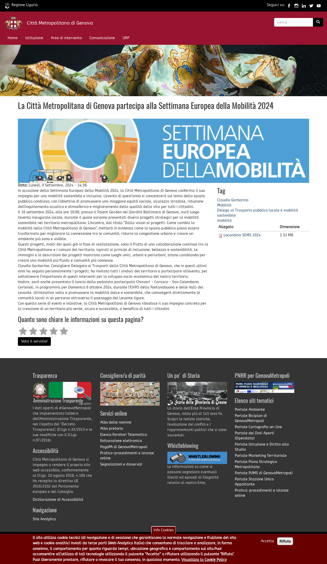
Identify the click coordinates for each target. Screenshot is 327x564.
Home (13, 38)
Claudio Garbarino (232, 200)
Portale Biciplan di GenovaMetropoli (251, 418)
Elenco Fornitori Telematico (123, 435)
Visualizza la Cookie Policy (204, 560)
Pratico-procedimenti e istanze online (127, 455)
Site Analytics (44, 519)
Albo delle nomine (115, 422)
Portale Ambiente (250, 409)
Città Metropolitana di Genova (60, 23)
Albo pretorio (111, 428)
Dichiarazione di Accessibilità (58, 499)
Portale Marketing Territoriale (261, 456)
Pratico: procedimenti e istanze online (262, 493)
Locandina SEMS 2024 (242, 235)
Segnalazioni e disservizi (121, 464)
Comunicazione (102, 38)
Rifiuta (285, 542)
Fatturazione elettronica (121, 441)
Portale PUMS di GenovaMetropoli (264, 473)
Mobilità (224, 205)
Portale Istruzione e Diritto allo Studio (262, 447)
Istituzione (34, 38)
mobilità (224, 220)
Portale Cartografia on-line (258, 427)
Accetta (267, 542)
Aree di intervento (66, 38)
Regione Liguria (21, 5)
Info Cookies (164, 531)
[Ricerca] (318, 22)
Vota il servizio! (34, 341)
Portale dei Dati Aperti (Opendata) (254, 435)
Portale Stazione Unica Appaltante (254, 481)
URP (126, 38)
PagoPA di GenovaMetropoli (123, 447)
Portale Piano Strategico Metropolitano (256, 464)
